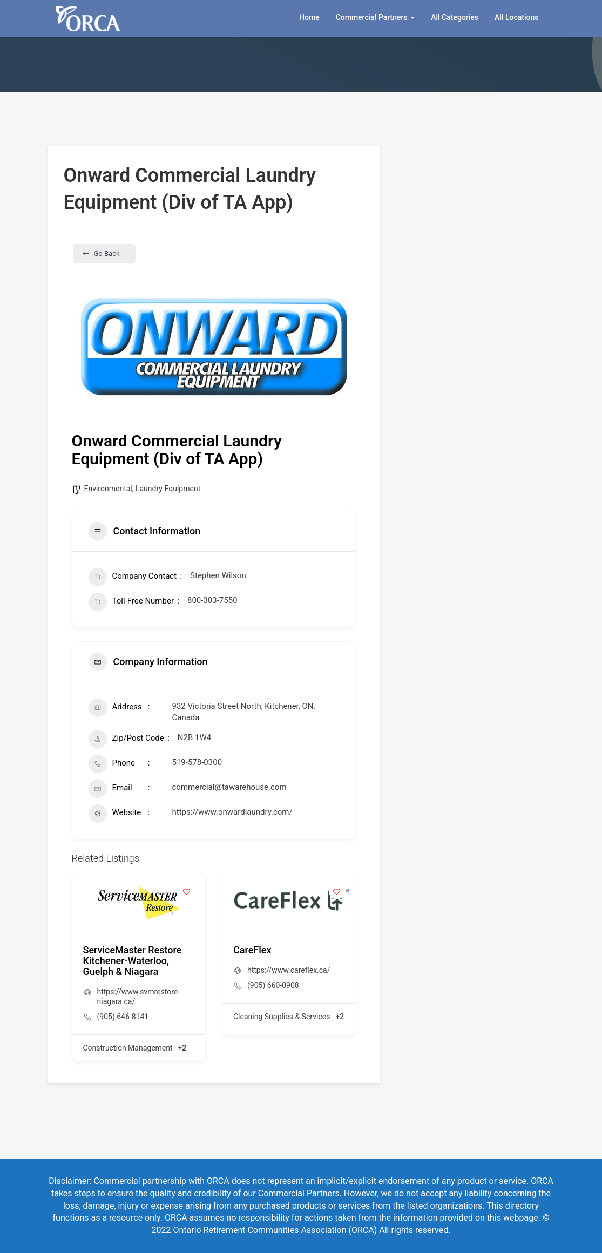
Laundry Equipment (168, 488)
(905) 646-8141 (123, 1016)
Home (309, 17)
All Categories (454, 17)
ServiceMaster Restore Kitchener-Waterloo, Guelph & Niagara (132, 960)
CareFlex (252, 950)
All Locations (516, 17)
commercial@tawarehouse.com (229, 787)
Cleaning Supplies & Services (281, 1016)
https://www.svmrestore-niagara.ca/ (138, 996)
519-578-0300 (197, 762)
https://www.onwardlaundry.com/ (232, 812)
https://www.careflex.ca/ (288, 970)
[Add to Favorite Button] (186, 891)
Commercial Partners (375, 17)
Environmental (108, 488)
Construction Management (128, 1048)
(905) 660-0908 (273, 985)
